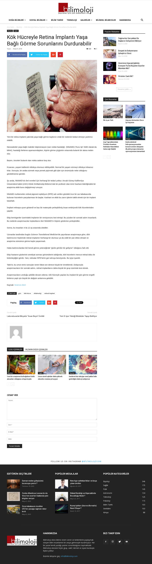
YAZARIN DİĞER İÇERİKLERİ (36, 350)
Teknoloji (72, 20)
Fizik (105, 139)
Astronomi (107, 493)
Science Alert (20, 285)
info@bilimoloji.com (69, 556)
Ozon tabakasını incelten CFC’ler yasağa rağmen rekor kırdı (34, 508)
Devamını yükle (124, 89)
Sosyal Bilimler (38, 20)
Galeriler (86, 20)
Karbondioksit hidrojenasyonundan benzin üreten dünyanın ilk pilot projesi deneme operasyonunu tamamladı (135, 146)
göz (19, 293)
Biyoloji (10, 31)
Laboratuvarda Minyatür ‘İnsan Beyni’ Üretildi (25, 316)
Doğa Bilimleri (17, 20)
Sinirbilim (107, 508)
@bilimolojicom (91, 461)
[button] (142, 20)
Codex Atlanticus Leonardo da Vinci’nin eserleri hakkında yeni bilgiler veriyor (35, 495)
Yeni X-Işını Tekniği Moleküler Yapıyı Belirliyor (78, 316)
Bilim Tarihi (57, 20)
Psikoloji (106, 501)
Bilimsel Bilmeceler (106, 20)
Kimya (128, 139)
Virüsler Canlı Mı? (125, 76)
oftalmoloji (37, 293)
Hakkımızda (125, 20)
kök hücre (27, 293)
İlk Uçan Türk (108, 120)
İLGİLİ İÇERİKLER (15, 350)
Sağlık (16, 31)
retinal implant (49, 293)
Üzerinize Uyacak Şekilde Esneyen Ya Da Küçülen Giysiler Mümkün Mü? (131, 65)
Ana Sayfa (10, 27)
